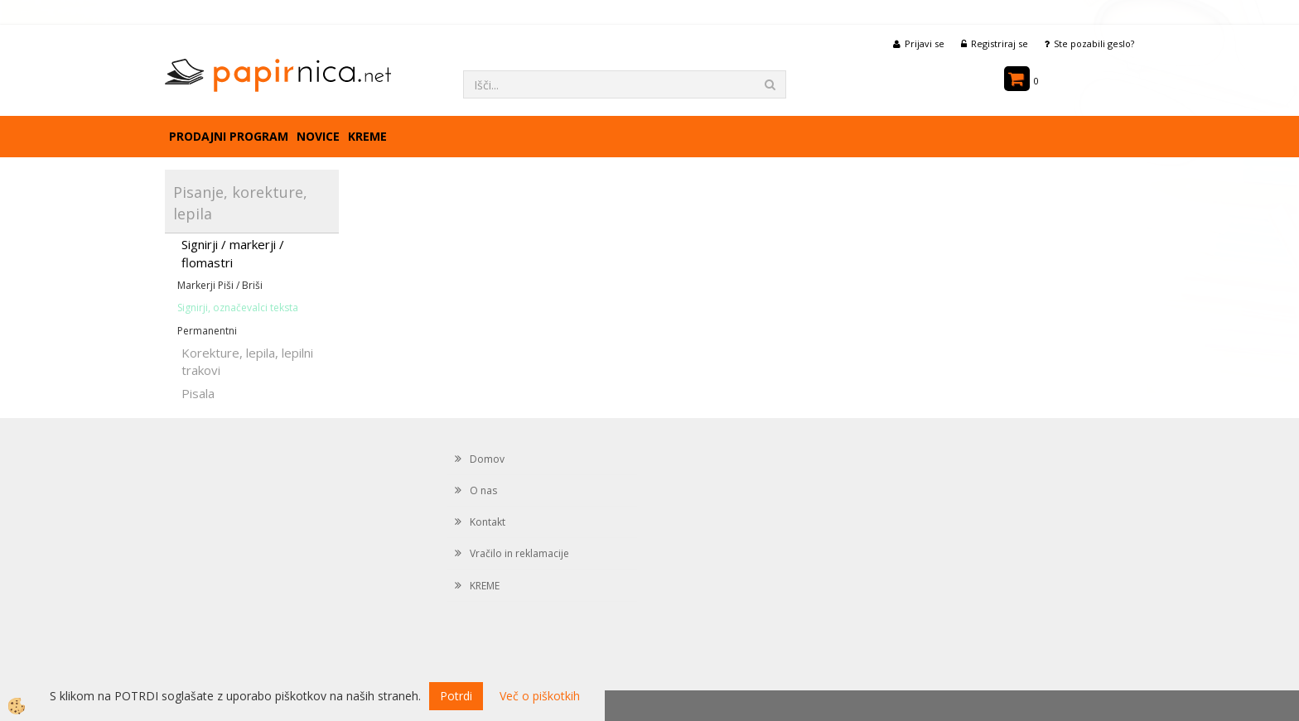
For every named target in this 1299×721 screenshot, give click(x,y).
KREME (367, 136)
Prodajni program (228, 136)
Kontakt (487, 522)
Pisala (198, 393)
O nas (483, 490)
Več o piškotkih (540, 696)
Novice (318, 136)
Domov (487, 459)
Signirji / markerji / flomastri (232, 253)
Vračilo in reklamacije (519, 553)
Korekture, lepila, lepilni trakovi (247, 361)
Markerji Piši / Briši (220, 285)
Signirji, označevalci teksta (237, 307)
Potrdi (456, 696)
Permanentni (207, 331)
